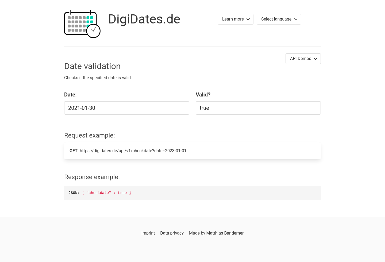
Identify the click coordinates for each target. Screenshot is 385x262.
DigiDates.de (144, 19)
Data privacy (172, 233)
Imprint (148, 233)
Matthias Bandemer (225, 233)
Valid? (203, 94)
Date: (70, 94)
